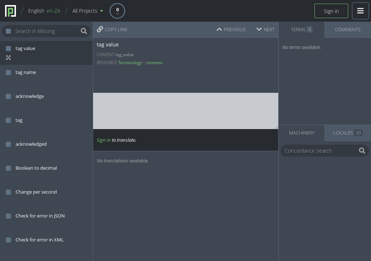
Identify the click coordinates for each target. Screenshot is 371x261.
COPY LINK (112, 29)
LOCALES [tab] (348, 132)
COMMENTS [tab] (347, 29)
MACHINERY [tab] (301, 132)
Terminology (130, 62)
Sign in (331, 11)
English (44, 10)
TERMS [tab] (302, 29)
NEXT (266, 29)
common (154, 62)
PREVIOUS (231, 29)
